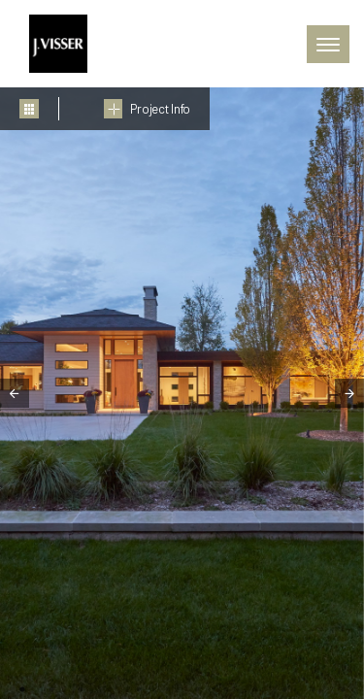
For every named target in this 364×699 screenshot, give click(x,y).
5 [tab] (139, 689)
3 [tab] (80, 689)
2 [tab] (51, 689)
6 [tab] (168, 689)
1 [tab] (22, 689)
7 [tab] (197, 689)
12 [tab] (342, 689)
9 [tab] (255, 689)
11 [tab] (313, 689)
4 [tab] (109, 689)
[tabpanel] (182, 393)
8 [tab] (226, 689)
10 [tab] (284, 689)
